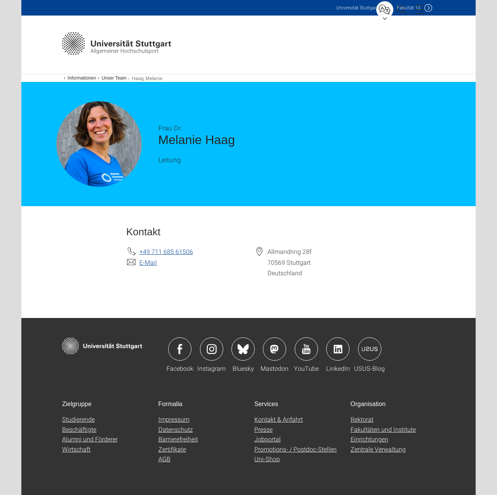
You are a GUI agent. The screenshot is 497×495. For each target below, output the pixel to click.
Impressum (173, 419)
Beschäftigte (79, 429)
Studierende (78, 419)
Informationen (82, 78)
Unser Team (113, 78)
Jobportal (267, 439)
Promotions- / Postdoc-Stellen (295, 449)
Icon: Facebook (179, 349)
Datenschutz (175, 429)
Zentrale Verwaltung (378, 449)
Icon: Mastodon (274, 349)
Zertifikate (172, 449)
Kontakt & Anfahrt (278, 419)
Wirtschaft (76, 449)
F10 (409, 7)
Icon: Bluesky (243, 349)
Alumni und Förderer (90, 439)
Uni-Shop (267, 459)
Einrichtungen (369, 439)
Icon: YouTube (306, 349)
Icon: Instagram (211, 349)
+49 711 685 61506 (166, 251)
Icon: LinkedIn (337, 349)
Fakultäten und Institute (383, 429)
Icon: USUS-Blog (369, 349)
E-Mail (148, 262)
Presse (263, 429)
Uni (357, 7)
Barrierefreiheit (178, 439)
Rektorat (362, 419)
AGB (164, 459)
